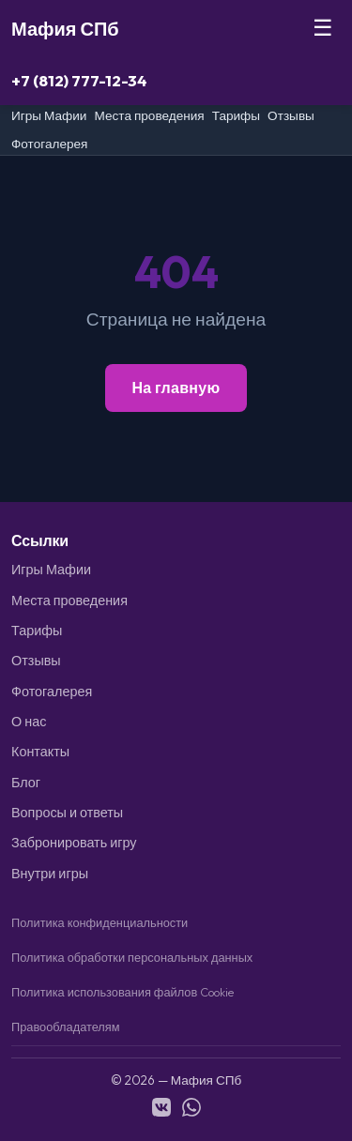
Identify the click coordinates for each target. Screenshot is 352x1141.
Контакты (40, 751)
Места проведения (149, 115)
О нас (28, 721)
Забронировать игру (74, 842)
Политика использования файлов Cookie (122, 991)
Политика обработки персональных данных (132, 957)
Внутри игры (49, 873)
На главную (175, 387)
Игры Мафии (48, 115)
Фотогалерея (49, 143)
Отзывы (291, 115)
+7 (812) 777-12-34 (79, 80)
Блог (25, 782)
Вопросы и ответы (67, 812)
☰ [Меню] (323, 27)
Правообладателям (65, 1026)
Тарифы (236, 115)
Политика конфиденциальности (99, 922)
